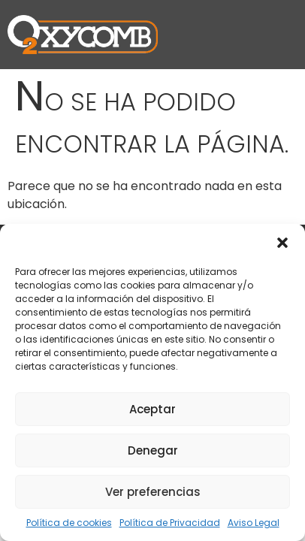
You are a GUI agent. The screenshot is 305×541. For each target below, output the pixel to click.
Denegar (153, 450)
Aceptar (152, 409)
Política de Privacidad (169, 522)
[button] (282, 242)
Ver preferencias (153, 492)
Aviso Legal (253, 522)
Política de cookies (69, 522)
